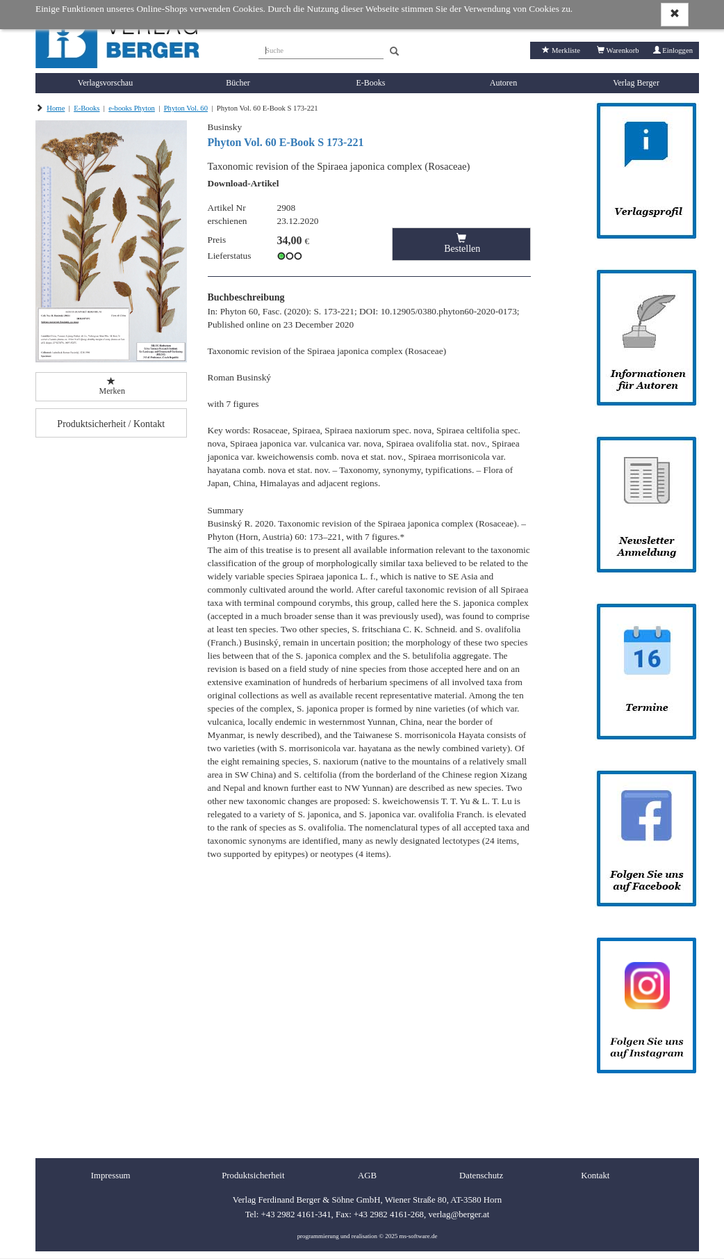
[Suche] (321, 48)
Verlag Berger (636, 83)
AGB (367, 1175)
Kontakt (595, 1175)
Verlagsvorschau (105, 83)
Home (56, 108)
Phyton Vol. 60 (186, 108)
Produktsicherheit (253, 1175)
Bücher (238, 83)
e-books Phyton (131, 108)
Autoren (503, 83)
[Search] (394, 52)
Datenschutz (481, 1175)
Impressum (111, 1175)
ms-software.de (418, 1236)
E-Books (371, 83)
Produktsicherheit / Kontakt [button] (111, 424)
